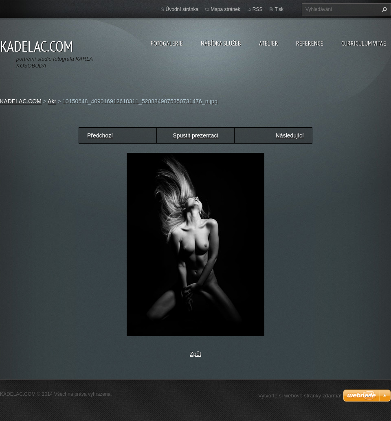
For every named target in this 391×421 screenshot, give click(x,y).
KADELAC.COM (21, 101)
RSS (258, 9)
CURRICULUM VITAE (363, 43)
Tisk (279, 9)
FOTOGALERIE (167, 43)
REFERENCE (309, 43)
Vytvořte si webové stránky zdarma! (300, 396)
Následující (290, 135)
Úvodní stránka (182, 9)
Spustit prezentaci (195, 135)
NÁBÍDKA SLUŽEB (221, 43)
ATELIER (268, 43)
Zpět (195, 354)
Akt (52, 101)
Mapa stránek (225, 9)
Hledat (383, 9)
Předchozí (100, 135)
